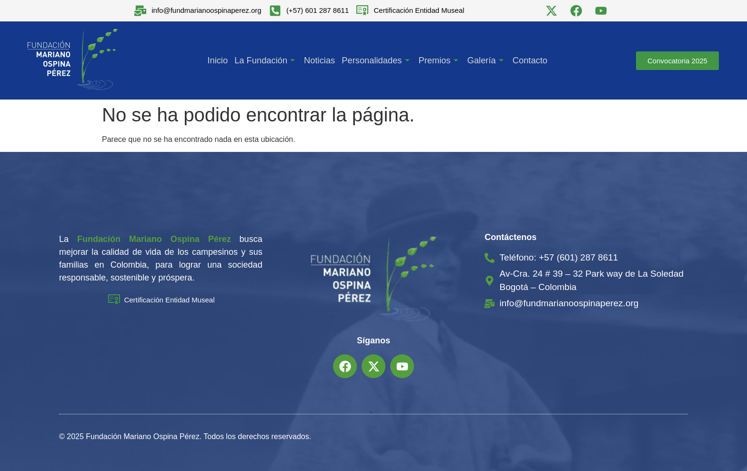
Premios (438, 60)
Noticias (320, 60)
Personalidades (376, 60)
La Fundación (267, 60)
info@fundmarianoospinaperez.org (206, 10)
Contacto (528, 60)
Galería (485, 60)
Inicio (220, 60)
